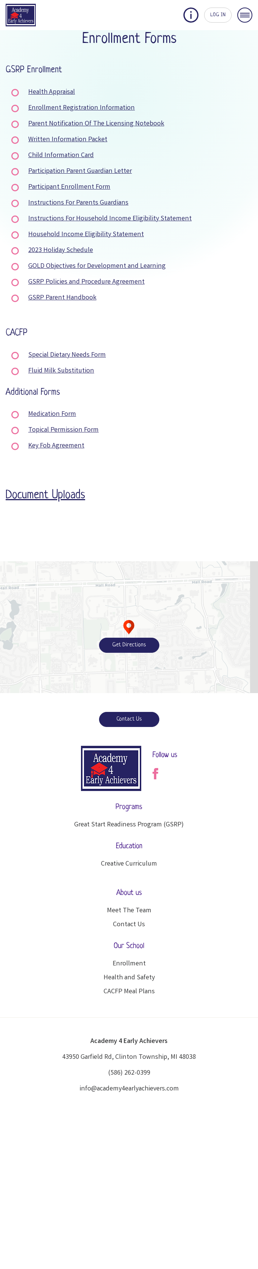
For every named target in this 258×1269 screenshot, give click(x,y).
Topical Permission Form (63, 430)
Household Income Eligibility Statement (86, 235)
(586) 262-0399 (129, 1073)
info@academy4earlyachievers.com (129, 1089)
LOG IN (218, 15)
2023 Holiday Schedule (60, 250)
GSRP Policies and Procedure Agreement (86, 282)
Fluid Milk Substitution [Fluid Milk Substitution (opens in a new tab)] (61, 371)
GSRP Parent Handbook (62, 298)
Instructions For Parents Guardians (78, 203)
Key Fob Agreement (56, 446)
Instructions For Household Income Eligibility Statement (110, 219)
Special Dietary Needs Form (67, 355)
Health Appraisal (51, 92)
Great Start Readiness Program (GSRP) (129, 825)
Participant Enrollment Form (69, 187)
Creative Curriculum (129, 864)
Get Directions (129, 645)
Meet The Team (129, 911)
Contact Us (129, 719)
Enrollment (129, 964)
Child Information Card (61, 155)
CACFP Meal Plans (129, 992)
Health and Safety (129, 978)
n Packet (94, 140)
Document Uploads (45, 495)
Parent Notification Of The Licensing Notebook (96, 124)
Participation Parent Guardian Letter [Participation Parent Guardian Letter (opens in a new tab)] (80, 171)
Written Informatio (55, 140)
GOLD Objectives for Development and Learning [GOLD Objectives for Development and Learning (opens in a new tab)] (97, 266)
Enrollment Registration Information (81, 108)
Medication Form (52, 414)
